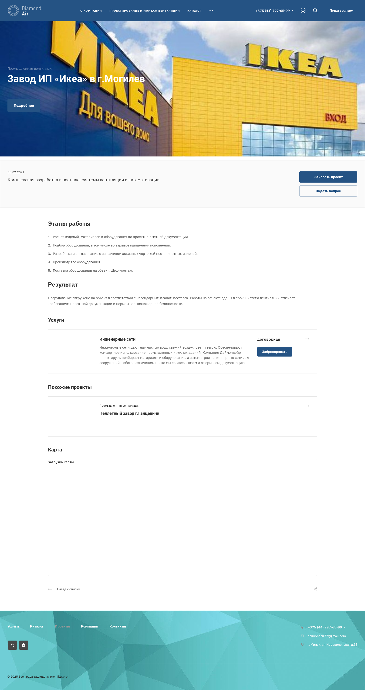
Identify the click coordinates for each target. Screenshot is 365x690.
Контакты (117, 626)
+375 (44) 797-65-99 (273, 10)
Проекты (62, 626)
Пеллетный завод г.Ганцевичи (129, 413)
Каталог (37, 626)
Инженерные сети (117, 339)
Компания (89, 626)
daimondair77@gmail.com (327, 636)
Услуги (13, 626)
